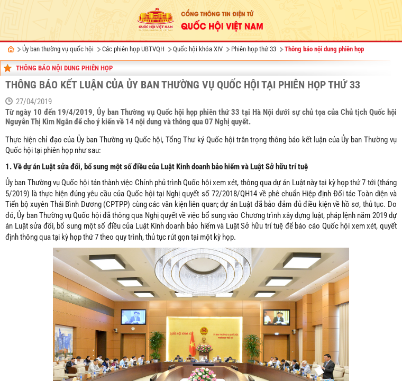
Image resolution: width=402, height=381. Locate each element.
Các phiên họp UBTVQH (133, 49)
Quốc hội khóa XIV (198, 49)
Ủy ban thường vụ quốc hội (58, 49)
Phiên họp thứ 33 (253, 49)
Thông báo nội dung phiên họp (324, 49)
